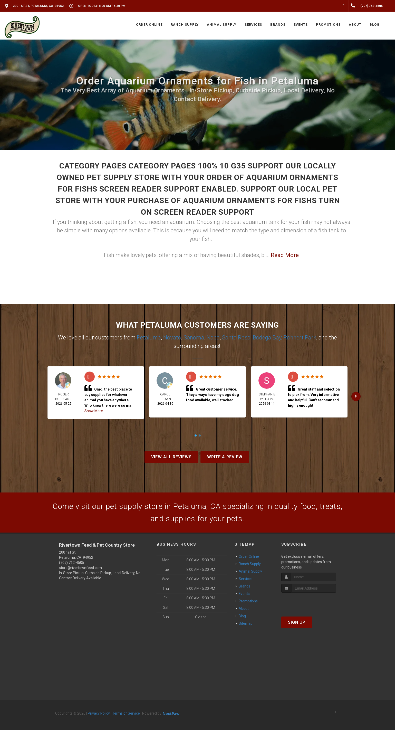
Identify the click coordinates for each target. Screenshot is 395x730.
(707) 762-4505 (71, 563)
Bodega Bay (267, 337)
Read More (285, 255)
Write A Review (225, 456)
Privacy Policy (99, 713)
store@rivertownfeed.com (80, 568)
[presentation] (308, 602)
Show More (93, 411)
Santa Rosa (236, 337)
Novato (172, 337)
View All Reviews (171, 456)
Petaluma (149, 337)
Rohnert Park (300, 337)
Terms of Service (126, 713)
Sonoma (194, 337)
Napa (213, 337)
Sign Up (296, 622)
